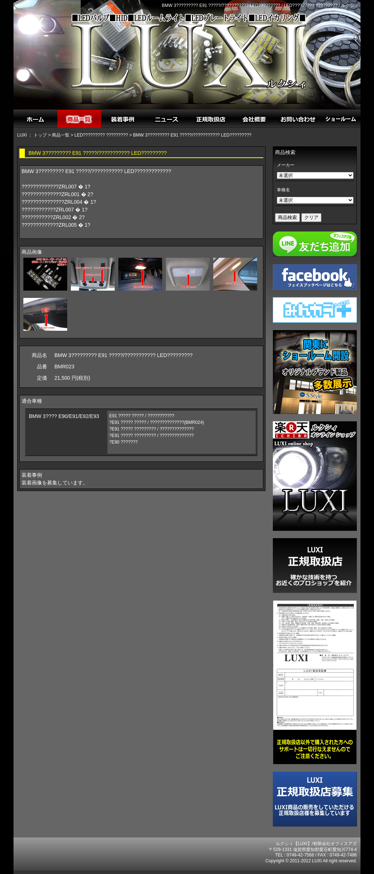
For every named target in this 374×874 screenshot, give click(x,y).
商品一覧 (60, 135)
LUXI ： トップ (32, 135)
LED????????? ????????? (101, 135)
